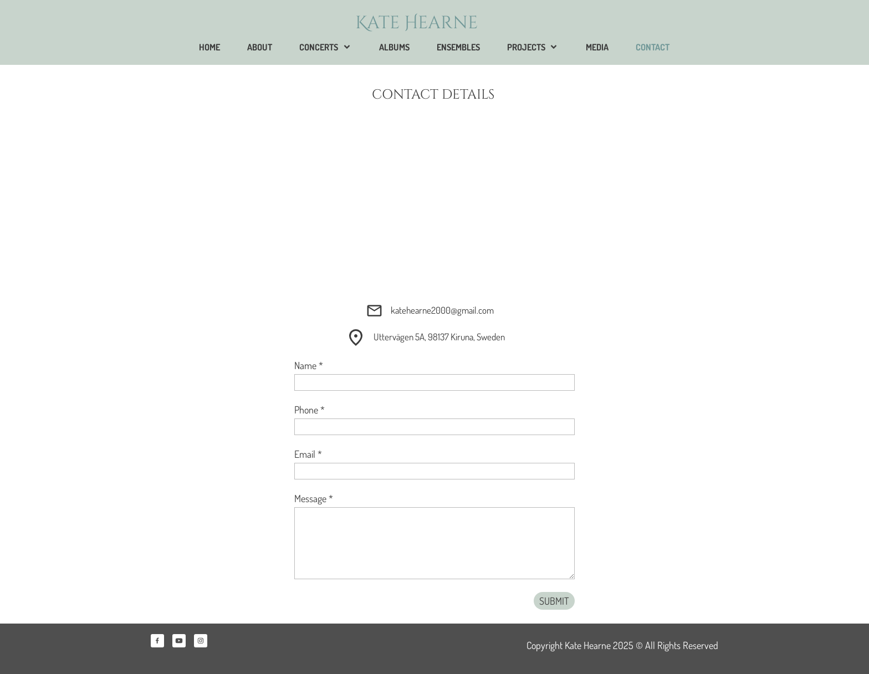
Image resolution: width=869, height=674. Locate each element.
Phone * (309, 410)
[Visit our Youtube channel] (179, 640)
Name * (308, 365)
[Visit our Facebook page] (157, 640)
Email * (308, 454)
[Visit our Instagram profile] (200, 640)
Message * (313, 498)
